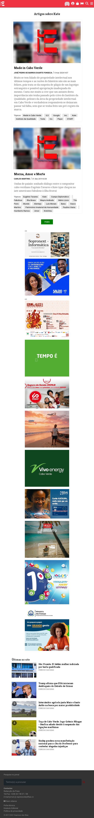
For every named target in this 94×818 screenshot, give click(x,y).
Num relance (10, 801)
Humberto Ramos (22, 211)
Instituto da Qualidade (26, 119)
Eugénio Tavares (30, 196)
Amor (36, 211)
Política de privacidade (13, 811)
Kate (74, 115)
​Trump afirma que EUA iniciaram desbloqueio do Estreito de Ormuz (56, 685)
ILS (47, 115)
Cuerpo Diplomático (60, 196)
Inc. (65, 115)
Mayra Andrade (47, 200)
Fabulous (18, 200)
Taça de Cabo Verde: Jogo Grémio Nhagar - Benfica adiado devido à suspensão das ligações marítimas (60, 724)
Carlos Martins (22, 179)
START (70, 119)
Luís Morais (51, 204)
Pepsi (60, 119)
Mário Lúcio (63, 200)
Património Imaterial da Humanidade (41, 207)
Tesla (42, 119)
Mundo (26, 204)
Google (56, 115)
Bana (62, 204)
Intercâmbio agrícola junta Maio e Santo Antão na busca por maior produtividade (59, 704)
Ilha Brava (31, 200)
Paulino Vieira (69, 207)
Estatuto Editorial (11, 808)
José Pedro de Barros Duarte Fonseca (33, 73)
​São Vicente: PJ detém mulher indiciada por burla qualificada (59, 665)
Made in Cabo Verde (32, 115)
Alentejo (37, 204)
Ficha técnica (9, 805)
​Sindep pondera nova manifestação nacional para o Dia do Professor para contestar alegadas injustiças (58, 743)
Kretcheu (47, 211)
